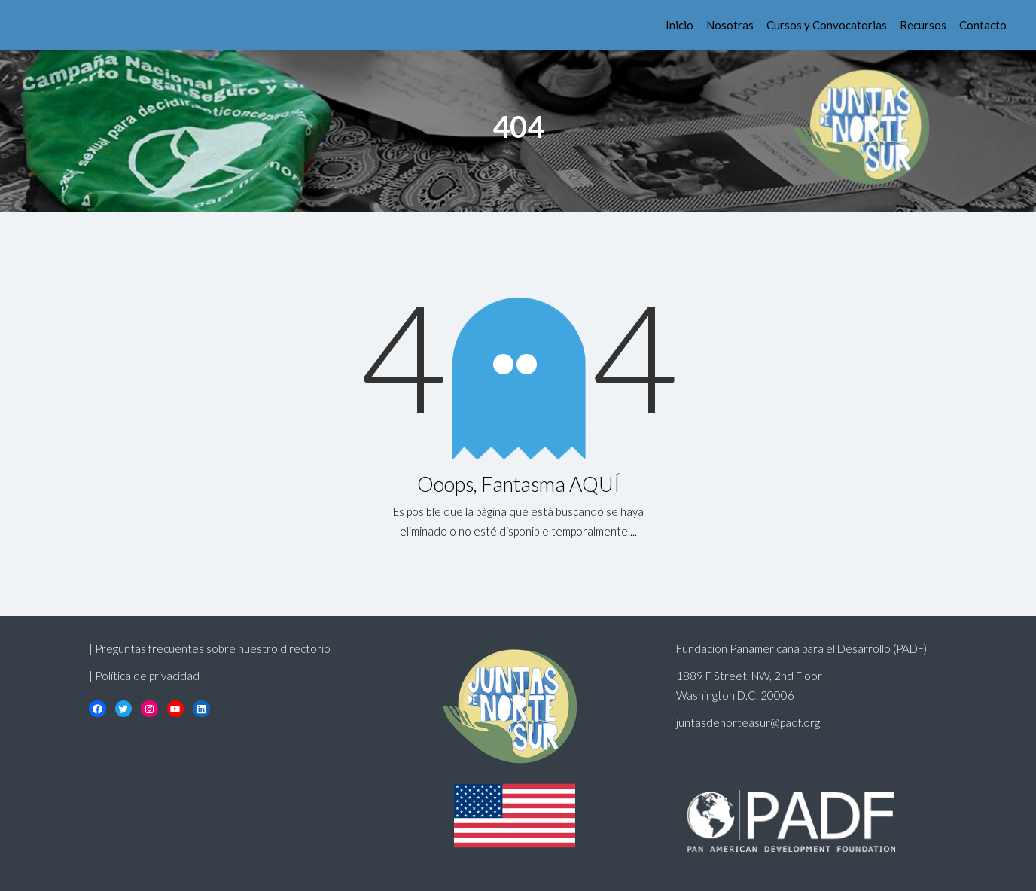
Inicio (679, 25)
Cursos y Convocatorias (826, 25)
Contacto (983, 25)
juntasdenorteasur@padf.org (748, 722)
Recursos (923, 25)
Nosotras (730, 25)
